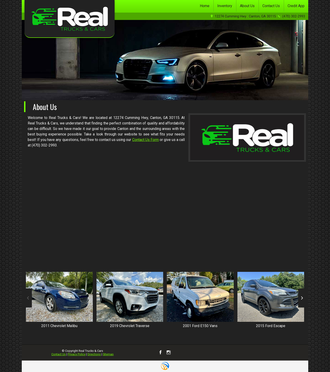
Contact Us (58, 354)
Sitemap (108, 354)
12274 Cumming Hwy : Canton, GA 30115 (245, 16)
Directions (94, 354)
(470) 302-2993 (293, 16)
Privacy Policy (76, 354)
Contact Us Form (145, 140)
